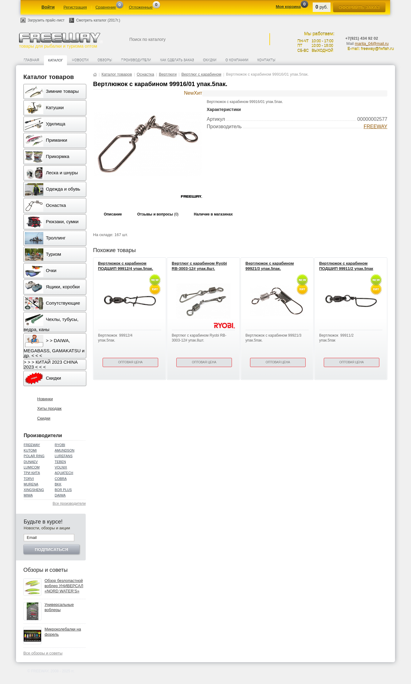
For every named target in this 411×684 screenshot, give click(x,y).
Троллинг (45, 238)
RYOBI (60, 445)
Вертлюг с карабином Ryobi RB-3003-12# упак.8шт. (199, 266)
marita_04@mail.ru (372, 43)
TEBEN (60, 462)
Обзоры (104, 60)
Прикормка (47, 157)
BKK (58, 484)
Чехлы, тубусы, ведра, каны (51, 323)
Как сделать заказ (177, 60)
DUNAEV (31, 462)
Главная (31, 60)
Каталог (55, 60)
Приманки (46, 140)
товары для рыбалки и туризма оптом (61, 40)
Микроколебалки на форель (63, 632)
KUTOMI (30, 450)
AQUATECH (64, 473)
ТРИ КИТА (32, 473)
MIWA (28, 495)
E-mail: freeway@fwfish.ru (370, 48)
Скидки (210, 60)
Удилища (45, 124)
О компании (237, 60)
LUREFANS (63, 456)
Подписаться (51, 549)
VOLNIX (61, 467)
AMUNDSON (64, 450)
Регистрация (75, 7)
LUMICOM (32, 467)
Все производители (69, 503)
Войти (48, 7)
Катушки (44, 108)
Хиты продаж (49, 408)
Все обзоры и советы (42, 653)
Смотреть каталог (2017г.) (98, 20)
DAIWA (60, 495)
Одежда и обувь (52, 189)
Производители (136, 60)
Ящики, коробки (52, 287)
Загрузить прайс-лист (46, 20)
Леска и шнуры (51, 173)
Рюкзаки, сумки (52, 222)
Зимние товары (52, 91)
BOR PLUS (63, 490)
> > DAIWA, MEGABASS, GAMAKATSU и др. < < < (54, 346)
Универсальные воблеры (59, 607)
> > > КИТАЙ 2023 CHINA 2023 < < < (51, 364)
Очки (41, 271)
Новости (80, 60)
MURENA (31, 484)
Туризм (43, 254)
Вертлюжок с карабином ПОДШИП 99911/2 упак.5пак (346, 266)
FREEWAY (32, 445)
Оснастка (45, 206)
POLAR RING (34, 456)
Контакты (266, 60)
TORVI (29, 478)
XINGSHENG (34, 490)
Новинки (45, 399)
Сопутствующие (52, 303)
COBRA (61, 478)
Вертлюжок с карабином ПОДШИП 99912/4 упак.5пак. (125, 266)
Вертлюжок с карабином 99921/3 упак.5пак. (269, 266)
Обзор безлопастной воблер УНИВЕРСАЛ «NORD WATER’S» (64, 585)
